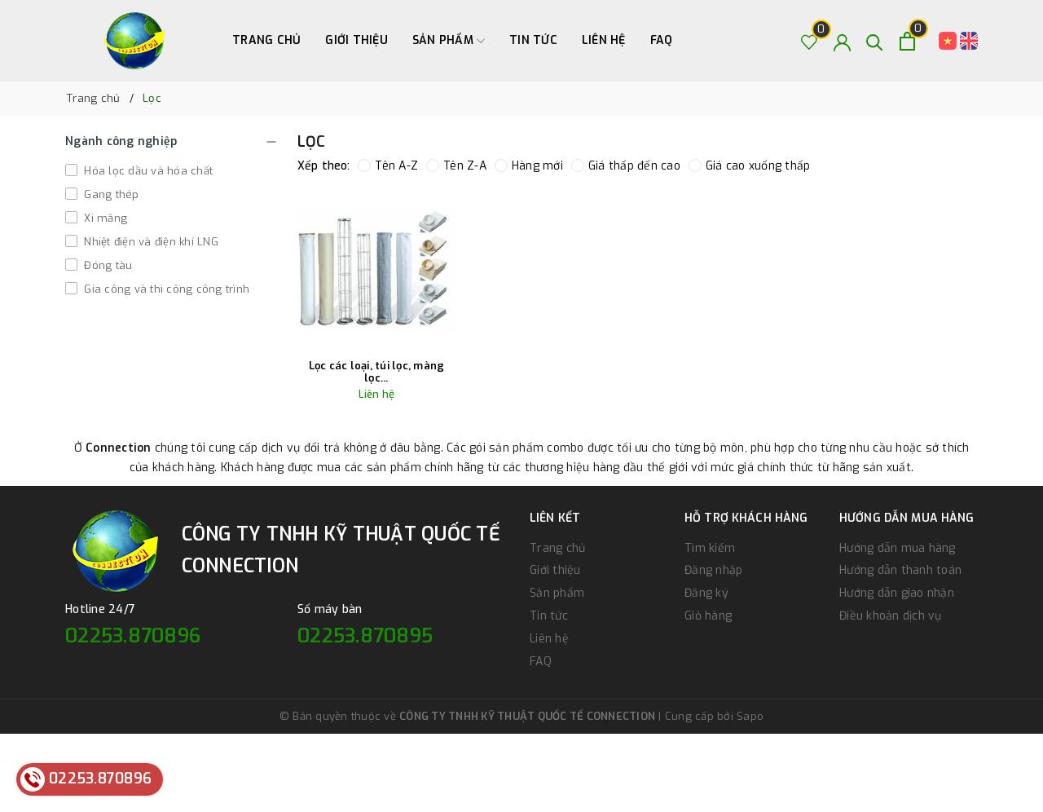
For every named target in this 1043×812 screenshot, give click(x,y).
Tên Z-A (456, 166)
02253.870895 (365, 636)
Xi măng (104, 218)
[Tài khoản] (842, 41)
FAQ (661, 40)
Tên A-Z (388, 166)
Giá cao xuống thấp (750, 166)
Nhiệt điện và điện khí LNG (149, 242)
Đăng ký (706, 593)
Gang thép (110, 194)
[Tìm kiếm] (874, 41)
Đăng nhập (713, 570)
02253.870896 (132, 636)
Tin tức (533, 40)
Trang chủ (266, 40)
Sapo (750, 716)
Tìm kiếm (709, 548)
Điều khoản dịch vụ (890, 616)
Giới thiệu (356, 40)
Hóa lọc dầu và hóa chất (147, 171)
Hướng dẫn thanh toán (900, 570)
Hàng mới (529, 166)
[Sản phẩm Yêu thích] (809, 41)
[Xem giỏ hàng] (907, 41)
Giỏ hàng (708, 616)
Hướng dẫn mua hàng (897, 548)
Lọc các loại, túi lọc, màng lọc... (377, 372)
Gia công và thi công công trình (165, 289)
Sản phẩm (448, 41)
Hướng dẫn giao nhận (896, 593)
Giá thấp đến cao (625, 166)
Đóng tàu (106, 265)
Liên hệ (604, 40)
